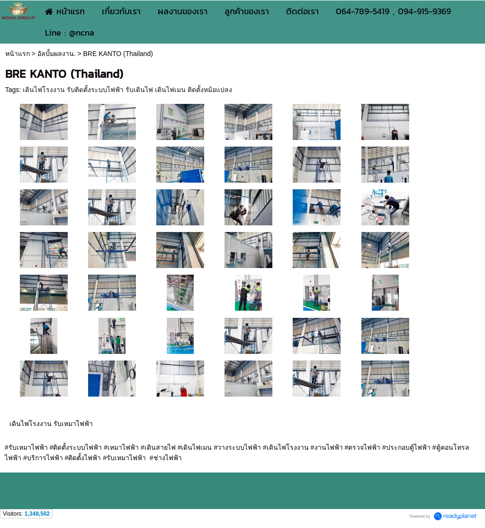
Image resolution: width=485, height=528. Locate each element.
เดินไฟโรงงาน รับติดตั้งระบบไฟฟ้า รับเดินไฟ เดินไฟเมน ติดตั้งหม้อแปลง (127, 89)
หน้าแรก (17, 53)
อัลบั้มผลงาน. (56, 53)
